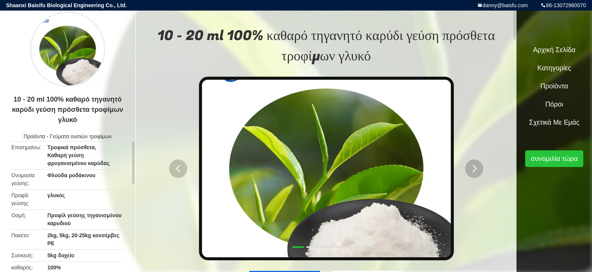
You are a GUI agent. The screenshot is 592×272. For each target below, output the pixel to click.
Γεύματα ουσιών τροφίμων (81, 136)
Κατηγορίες (554, 68)
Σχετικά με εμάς (554, 122)
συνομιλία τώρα (554, 158)
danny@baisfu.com (505, 5)
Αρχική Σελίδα (554, 50)
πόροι (554, 104)
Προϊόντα (34, 136)
